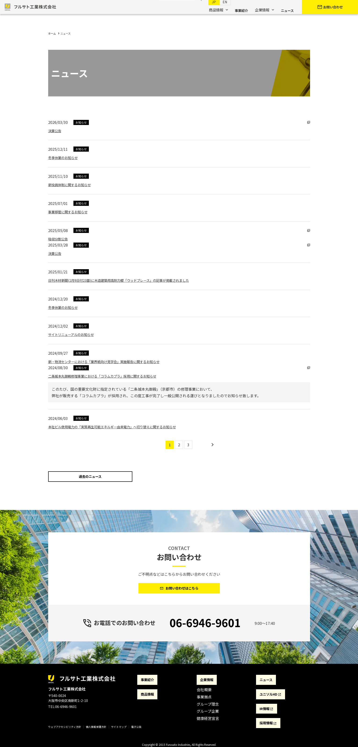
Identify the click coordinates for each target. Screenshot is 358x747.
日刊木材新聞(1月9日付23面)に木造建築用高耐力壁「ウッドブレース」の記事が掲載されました (128, 280)
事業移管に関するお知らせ (70, 211)
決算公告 (55, 130)
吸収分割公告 (59, 239)
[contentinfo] (179, 710)
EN (220, 9)
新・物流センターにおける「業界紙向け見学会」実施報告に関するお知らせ (111, 361)
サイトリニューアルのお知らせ (74, 334)
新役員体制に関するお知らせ (72, 184)
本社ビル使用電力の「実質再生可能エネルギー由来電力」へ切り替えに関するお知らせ (121, 426)
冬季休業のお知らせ (65, 157)
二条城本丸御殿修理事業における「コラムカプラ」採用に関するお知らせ (110, 376)
